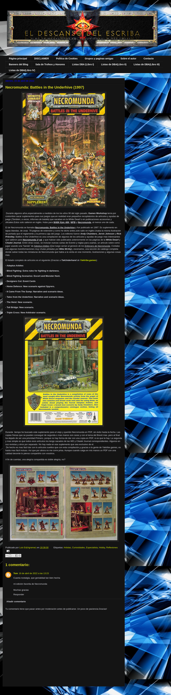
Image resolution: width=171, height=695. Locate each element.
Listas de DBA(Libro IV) (22, 70)
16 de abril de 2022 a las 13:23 (34, 573)
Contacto (149, 58)
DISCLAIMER (41, 58)
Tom (15, 573)
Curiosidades (78, 547)
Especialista (92, 547)
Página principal (18, 58)
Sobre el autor (128, 58)
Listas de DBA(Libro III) (147, 64)
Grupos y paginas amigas (99, 58)
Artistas (67, 547)
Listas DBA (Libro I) (83, 64)
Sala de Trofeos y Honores (50, 64)
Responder (18, 594)
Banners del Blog (18, 64)
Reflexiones (112, 547)
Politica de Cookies (66, 58)
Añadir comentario (16, 601)
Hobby (102, 547)
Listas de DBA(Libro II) (113, 64)
